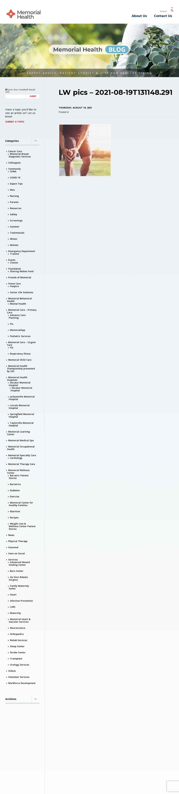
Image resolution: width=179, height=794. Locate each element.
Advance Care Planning (17, 316)
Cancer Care (15, 151)
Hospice (14, 286)
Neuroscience (17, 627)
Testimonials (17, 232)
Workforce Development (21, 683)
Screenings (16, 220)
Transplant (16, 658)
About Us (139, 16)
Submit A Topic (14, 121)
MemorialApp (17, 330)
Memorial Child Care (19, 359)
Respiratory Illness (20, 353)
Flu (11, 323)
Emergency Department (21, 251)
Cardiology (16, 457)
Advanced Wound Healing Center (19, 563)
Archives (22, 699)
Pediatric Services (20, 336)
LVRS (12, 606)
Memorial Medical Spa (21, 440)
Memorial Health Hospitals (17, 378)
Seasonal (13, 547)
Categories (22, 141)
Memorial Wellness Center (18, 471)
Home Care (14, 283)
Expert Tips (16, 183)
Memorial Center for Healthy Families (21, 504)
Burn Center (16, 571)
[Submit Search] (172, 10)
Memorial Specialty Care (22, 455)
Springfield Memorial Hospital (21, 415)
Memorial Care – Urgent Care (21, 343)
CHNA (13, 171)
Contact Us (163, 16)
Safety (13, 214)
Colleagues (14, 162)
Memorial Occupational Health (21, 448)
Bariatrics (15, 484)
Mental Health (18, 303)
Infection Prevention (21, 600)
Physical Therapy (17, 541)
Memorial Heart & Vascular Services (19, 620)
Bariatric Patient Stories (18, 477)
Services (13, 559)
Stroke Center (18, 652)
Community (14, 168)
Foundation (14, 268)
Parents (14, 202)
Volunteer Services (18, 677)
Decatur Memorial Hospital (19, 384)
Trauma (14, 253)
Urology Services (19, 664)
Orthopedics (17, 634)
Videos (12, 670)
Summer (14, 226)
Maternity (15, 613)
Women (14, 245)
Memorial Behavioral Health (19, 300)
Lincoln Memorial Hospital (19, 407)
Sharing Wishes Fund (22, 271)
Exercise (14, 496)
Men (12, 189)
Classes (14, 262)
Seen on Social (16, 553)
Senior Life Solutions (21, 292)
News (11, 535)
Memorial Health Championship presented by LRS (21, 368)
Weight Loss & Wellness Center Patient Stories (22, 526)
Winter (13, 238)
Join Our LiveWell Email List (20, 90)
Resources (15, 208)
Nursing (14, 195)
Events (11, 259)
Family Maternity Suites (19, 587)
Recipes (14, 517)
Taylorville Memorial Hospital (21, 424)
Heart (13, 594)
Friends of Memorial (19, 277)
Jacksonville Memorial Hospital (22, 398)
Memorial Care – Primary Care (22, 311)
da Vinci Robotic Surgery (18, 578)
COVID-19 (15, 177)
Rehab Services (18, 640)
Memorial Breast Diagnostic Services (20, 155)
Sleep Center (17, 646)
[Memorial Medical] (23, 14)
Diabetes (15, 490)
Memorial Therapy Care (21, 464)
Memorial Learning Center (18, 433)
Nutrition (15, 511)
